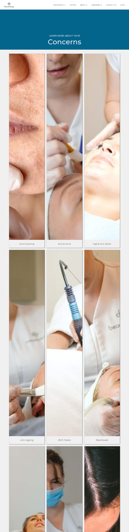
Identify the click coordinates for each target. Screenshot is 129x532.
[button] (59, 5)
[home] (9, 5)
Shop (122, 5)
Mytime (73, 5)
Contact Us (111, 5)
